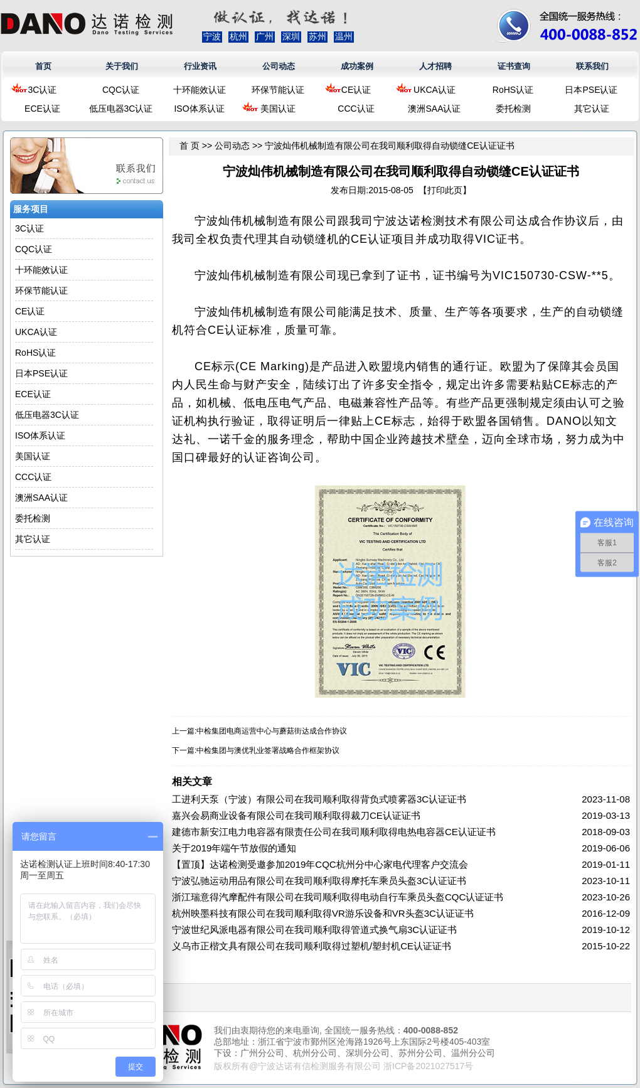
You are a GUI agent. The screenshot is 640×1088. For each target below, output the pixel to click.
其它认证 (591, 109)
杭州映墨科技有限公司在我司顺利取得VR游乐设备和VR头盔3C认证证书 (323, 913)
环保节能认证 (278, 90)
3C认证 (42, 90)
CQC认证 (120, 90)
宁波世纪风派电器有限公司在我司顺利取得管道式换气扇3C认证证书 (314, 929)
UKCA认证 (434, 90)
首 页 (189, 146)
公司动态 (278, 66)
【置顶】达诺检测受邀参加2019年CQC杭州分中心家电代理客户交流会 (320, 864)
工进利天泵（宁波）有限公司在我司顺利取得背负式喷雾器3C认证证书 (319, 799)
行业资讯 (200, 66)
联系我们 (592, 66)
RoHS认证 (513, 90)
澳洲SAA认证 (434, 109)
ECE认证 (42, 109)
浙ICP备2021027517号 (428, 1066)
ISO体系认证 (199, 109)
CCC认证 (356, 109)
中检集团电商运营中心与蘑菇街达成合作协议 (271, 731)
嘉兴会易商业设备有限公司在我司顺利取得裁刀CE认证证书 (296, 815)
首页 (43, 66)
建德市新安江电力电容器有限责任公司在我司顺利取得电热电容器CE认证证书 (334, 831)
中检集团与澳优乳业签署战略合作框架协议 (267, 750)
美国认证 (278, 109)
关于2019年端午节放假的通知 (234, 848)
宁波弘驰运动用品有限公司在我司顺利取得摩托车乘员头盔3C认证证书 (319, 880)
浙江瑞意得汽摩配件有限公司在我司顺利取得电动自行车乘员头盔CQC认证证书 (337, 897)
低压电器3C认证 (121, 109)
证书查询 (514, 66)
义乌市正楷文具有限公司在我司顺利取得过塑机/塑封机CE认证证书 (311, 946)
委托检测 (513, 109)
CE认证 (356, 90)
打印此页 (444, 190)
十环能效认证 (199, 90)
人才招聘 (435, 66)
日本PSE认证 (591, 90)
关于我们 (121, 66)
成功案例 (357, 66)
